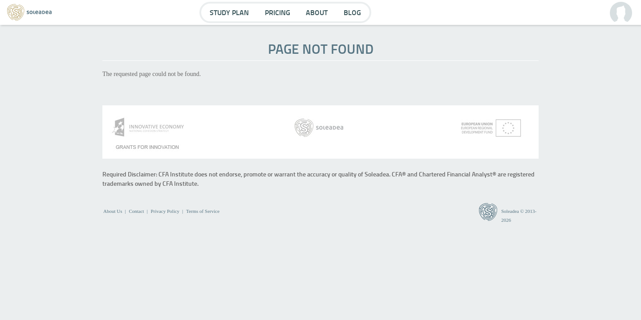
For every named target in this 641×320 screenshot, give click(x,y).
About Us (112, 211)
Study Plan (229, 12)
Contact (136, 211)
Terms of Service (202, 211)
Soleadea (510, 211)
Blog (352, 12)
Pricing (277, 12)
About (317, 12)
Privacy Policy (165, 211)
